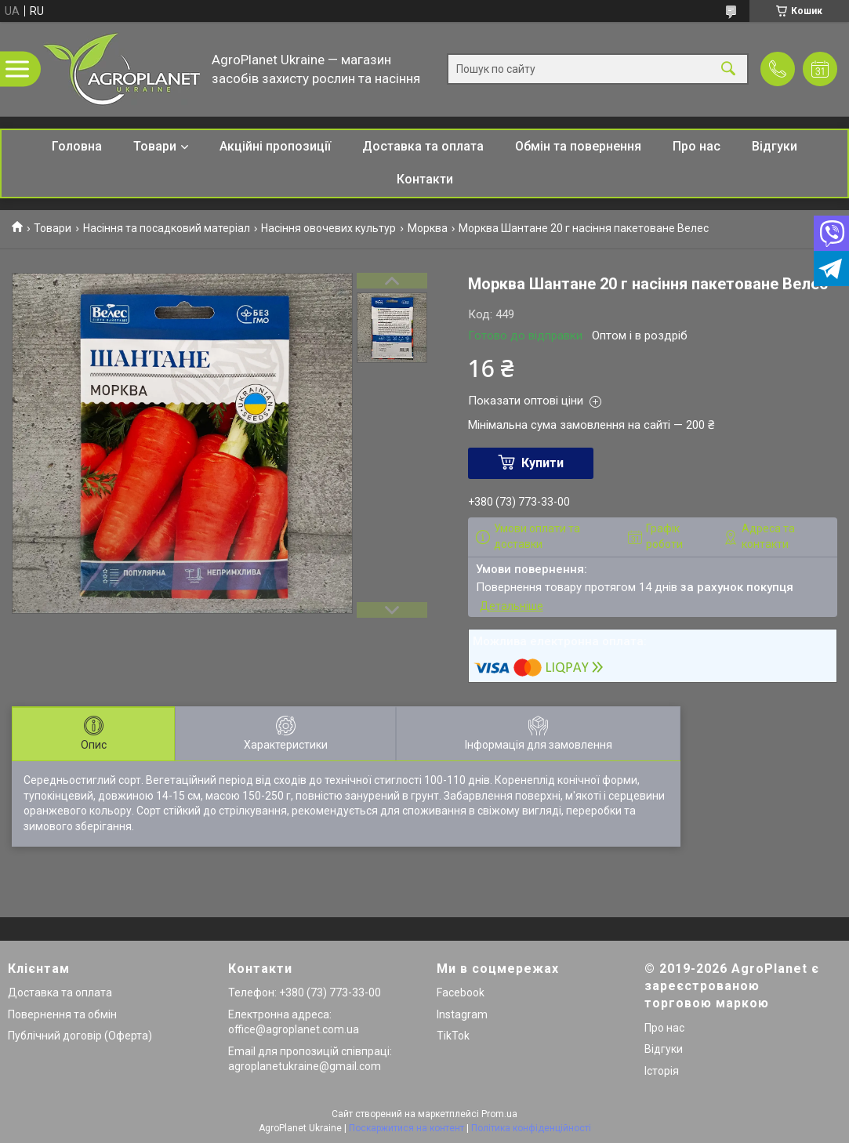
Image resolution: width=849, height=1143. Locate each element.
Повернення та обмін (62, 1014)
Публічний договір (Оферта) (80, 1035)
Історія (661, 1071)
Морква (428, 228)
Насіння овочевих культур (328, 228)
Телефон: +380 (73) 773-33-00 (304, 992)
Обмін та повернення (578, 146)
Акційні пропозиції (275, 146)
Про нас (696, 146)
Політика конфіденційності (531, 1128)
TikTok (453, 1035)
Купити (542, 462)
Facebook (460, 992)
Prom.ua (499, 1114)
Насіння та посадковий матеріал (166, 228)
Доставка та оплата (423, 146)
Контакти (425, 179)
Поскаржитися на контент (406, 1128)
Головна (77, 146)
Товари (154, 146)
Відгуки (774, 146)
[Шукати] (728, 69)
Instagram (462, 1014)
